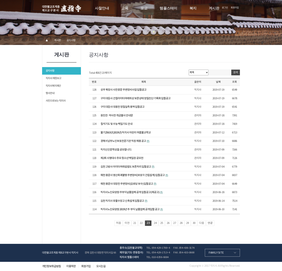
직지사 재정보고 (53, 78)
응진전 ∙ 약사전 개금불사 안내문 (117, 115)
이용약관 (71, 266)
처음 (118, 223)
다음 (201, 223)
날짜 (218, 81)
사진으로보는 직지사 (55, 100)
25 (161, 223)
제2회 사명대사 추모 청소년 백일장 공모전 (122, 158)
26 (168, 223)
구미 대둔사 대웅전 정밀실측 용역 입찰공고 (122, 106)
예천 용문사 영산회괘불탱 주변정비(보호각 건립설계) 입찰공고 (133, 175)
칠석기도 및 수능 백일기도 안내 (116, 124)
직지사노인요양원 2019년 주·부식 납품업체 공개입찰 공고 (130, 209)
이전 (127, 223)
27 (174, 223)
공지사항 (50, 70)
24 (155, 223)
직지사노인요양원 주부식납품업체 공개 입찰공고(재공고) (130, 192)
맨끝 (210, 223)
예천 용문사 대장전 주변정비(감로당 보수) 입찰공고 (127, 183)
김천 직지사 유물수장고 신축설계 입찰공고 (122, 200)
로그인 (225, 7)
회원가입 (235, 7)
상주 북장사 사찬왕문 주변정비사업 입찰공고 (123, 89)
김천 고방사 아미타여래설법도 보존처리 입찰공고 (126, 166)
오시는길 (101, 266)
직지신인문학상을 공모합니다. (116, 149)
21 (134, 223)
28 (181, 223)
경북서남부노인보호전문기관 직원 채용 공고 (123, 141)
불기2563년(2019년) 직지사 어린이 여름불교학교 (126, 132)
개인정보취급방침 (51, 266)
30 (194, 223)
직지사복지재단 (53, 85)
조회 (234, 81)
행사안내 (50, 93)
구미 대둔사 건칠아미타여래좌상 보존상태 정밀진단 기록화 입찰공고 (135, 98)
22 (141, 223)
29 (187, 223)
